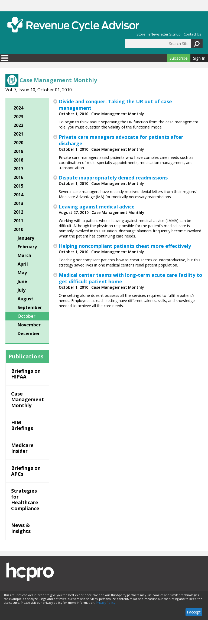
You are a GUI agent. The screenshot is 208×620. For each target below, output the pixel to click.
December (29, 333)
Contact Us (192, 34)
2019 (18, 151)
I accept (194, 612)
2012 (18, 212)
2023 (18, 117)
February (27, 247)
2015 (18, 186)
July (21, 290)
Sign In (199, 58)
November (29, 325)
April (23, 264)
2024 (18, 108)
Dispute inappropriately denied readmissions (113, 177)
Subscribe (179, 58)
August (25, 299)
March (24, 255)
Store (140, 34)
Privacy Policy (105, 603)
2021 (18, 134)
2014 (18, 195)
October (26, 316)
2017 (18, 169)
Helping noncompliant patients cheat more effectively (125, 246)
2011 (18, 221)
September (30, 307)
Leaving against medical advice (97, 206)
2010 (18, 229)
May (22, 273)
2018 (18, 160)
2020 (18, 143)
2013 (18, 203)
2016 (18, 177)
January (26, 238)
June (22, 281)
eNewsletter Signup (164, 34)
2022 (18, 125)
